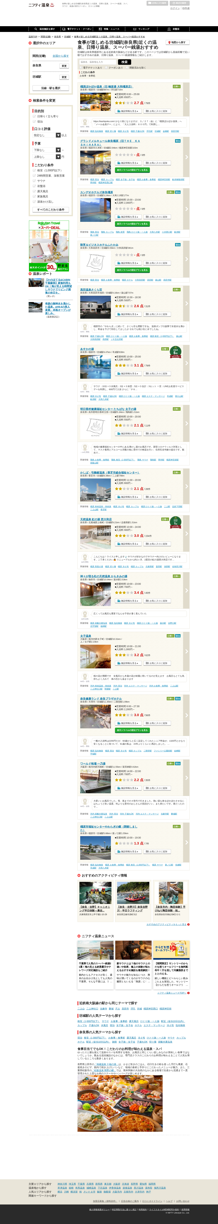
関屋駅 (108, 689)
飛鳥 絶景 (120, 232)
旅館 (114, 1041)
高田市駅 (175, 131)
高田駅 (150, 280)
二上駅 (167, 506)
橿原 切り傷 (110, 131)
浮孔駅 (149, 131)
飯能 (99, 1191)
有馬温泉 (80, 1187)
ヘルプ (169, 1201)
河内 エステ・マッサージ (135, 686)
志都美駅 (150, 566)
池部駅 (167, 566)
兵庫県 (90, 1184)
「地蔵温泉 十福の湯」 (106, 1064)
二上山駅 (94, 509)
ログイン (175, 8)
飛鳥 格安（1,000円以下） (123, 460)
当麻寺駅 (165, 814)
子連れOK (94, 1025)
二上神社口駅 (96, 689)
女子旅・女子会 (124, 1025)
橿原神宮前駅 (164, 179)
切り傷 (152, 1041)
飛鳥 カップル (107, 232)
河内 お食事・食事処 (158, 686)
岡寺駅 (93, 182)
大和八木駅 (155, 232)
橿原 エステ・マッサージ (153, 396)
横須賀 (74, 1191)
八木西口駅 (167, 232)
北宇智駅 (94, 626)
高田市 (125, 1008)
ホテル (138, 1025)
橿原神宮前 (166, 1008)
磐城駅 (174, 814)
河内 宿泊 (117, 686)
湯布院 (148, 1187)
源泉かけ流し (45, 201)
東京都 (107, 1184)
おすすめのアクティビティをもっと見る (166, 924)
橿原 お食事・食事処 (146, 179)
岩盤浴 (41, 186)
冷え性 (170, 1025)
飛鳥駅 (153, 460)
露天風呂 (134, 1021)
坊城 (139, 1008)
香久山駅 (179, 396)
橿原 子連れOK (137, 131)
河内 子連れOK (127, 814)
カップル (82, 1025)
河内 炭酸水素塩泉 (98, 814)
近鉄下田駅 (177, 506)
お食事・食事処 (119, 1021)
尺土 (117, 1008)
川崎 (66, 1191)
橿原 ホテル (127, 280)
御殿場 (107, 1191)
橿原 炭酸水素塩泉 (98, 623)
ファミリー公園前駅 (163, 751)
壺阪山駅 (94, 463)
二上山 (81, 1008)
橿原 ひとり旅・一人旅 (116, 336)
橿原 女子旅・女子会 (125, 179)
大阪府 (116, 1184)
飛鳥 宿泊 (94, 232)
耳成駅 (170, 396)
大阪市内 (117, 1191)
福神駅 (103, 626)
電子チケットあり (92, 67)
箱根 (71, 1187)
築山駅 (158, 280)
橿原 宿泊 (94, 179)
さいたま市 (89, 1191)
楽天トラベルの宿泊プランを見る (132, 170)
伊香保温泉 (115, 1187)
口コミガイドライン (152, 1201)
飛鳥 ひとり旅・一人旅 (137, 232)
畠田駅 (159, 566)
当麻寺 (103, 1008)
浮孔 (133, 1008)
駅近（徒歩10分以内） (173, 1021)
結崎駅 (177, 751)
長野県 (134, 1184)
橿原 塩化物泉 (96, 131)
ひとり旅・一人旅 (149, 1021)
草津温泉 (62, 1187)
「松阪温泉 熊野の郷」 (104, 1070)
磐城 (111, 1008)
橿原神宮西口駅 (105, 182)
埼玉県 (72, 1184)
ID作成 (186, 8)
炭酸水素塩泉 (165, 1041)
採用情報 (185, 1209)
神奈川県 (62, 1184)
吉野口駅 (172, 623)
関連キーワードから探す (43, 1195)
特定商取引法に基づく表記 (124, 1209)
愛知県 (143, 1184)
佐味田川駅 (177, 566)
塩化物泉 (180, 1025)
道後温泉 (127, 1187)
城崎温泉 (91, 1187)
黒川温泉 (138, 1187)
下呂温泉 (102, 1187)
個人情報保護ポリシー (99, 1209)
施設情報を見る (129, 111)
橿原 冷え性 (123, 131)
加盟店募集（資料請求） (105, 1201)
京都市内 (128, 1191)
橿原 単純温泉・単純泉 (100, 506)
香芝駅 (103, 509)
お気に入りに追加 (158, 111)
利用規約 (143, 1209)
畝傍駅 (177, 232)
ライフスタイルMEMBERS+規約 (164, 1209)
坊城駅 (158, 131)
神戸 (148, 1191)
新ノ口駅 (94, 235)
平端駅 (93, 754)
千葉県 (81, 1184)
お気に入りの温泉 (157, 3)
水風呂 (104, 1025)
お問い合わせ (183, 1201)
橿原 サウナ (157, 865)
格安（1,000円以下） (88, 1021)
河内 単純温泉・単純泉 (100, 686)
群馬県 (99, 1184)
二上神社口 (92, 1008)
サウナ (105, 1021)
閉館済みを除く (137, 67)
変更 (64, 66)
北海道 (125, 1184)
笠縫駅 (178, 865)
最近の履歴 (180, 3)
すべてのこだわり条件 (50, 209)
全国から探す (61, 55)
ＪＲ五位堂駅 (117, 339)
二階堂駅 (148, 751)
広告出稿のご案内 (130, 1201)
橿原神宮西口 (151, 1008)
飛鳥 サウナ (142, 460)
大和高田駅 (140, 280)
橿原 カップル (107, 179)
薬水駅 (163, 623)
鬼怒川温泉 (160, 1187)
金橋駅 (166, 131)
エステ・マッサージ (154, 1025)
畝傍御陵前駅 (178, 179)
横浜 (60, 1191)
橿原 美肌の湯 (96, 566)
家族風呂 (42, 196)
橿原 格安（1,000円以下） (162, 336)
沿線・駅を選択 (50, 88)
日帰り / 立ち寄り (48, 116)
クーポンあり (116, 67)
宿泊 (112, 1025)
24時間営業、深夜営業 (51, 175)
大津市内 (139, 1191)
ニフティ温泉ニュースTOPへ (171, 993)
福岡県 (152, 1184)
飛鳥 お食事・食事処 (99, 460)
